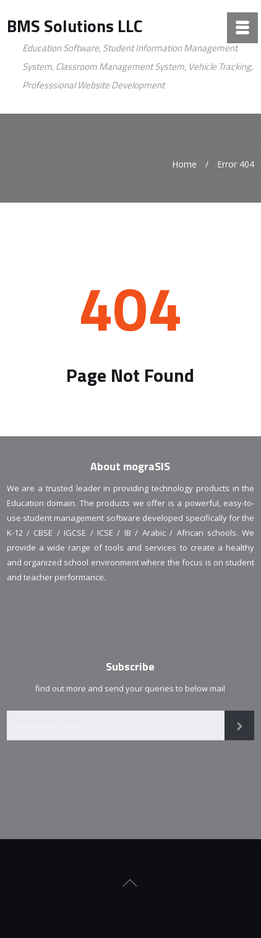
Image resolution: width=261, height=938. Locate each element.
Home (184, 164)
